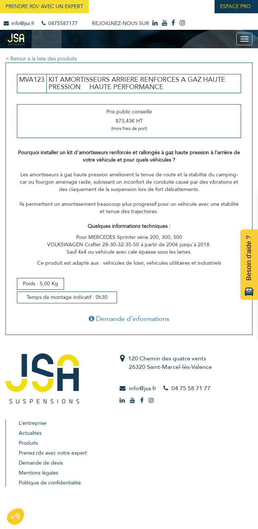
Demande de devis (41, 462)
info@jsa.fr (19, 23)
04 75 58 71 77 (191, 388)
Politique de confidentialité (50, 482)
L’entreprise (32, 423)
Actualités (30, 433)
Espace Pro (235, 6)
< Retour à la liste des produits (41, 58)
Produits (28, 443)
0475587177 (60, 23)
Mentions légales (38, 472)
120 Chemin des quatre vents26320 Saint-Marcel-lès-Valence (170, 363)
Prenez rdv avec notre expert (53, 452)
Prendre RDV (44, 6)
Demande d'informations (129, 319)
